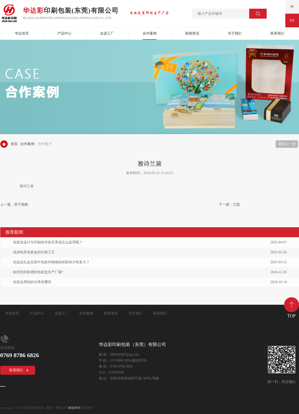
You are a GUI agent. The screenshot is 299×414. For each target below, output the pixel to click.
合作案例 (150, 33)
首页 (14, 144)
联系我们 (277, 33)
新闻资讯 (192, 33)
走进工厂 (107, 33)
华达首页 (22, 33)
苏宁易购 (21, 204)
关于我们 (235, 33)
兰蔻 (236, 204)
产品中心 (64, 33)
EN (292, 20)
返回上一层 (287, 144)
